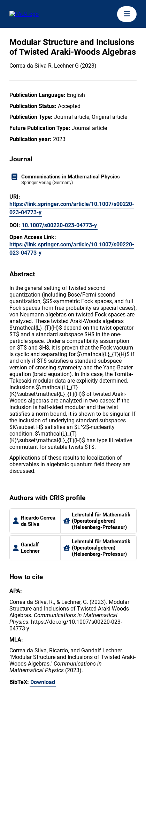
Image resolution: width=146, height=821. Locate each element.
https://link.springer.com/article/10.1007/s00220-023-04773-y (71, 208)
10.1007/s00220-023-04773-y (59, 225)
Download (42, 682)
